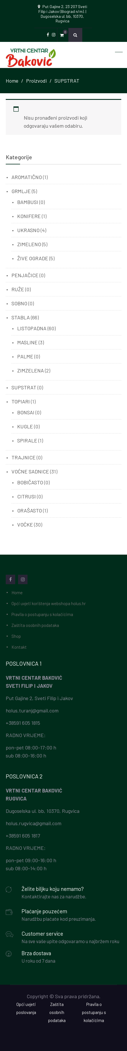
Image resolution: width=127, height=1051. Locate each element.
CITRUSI (26, 496)
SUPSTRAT (23, 387)
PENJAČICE (24, 275)
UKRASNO (28, 230)
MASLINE (27, 342)
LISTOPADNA (31, 328)
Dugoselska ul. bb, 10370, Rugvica (42, 811)
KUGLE (25, 426)
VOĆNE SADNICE (30, 471)
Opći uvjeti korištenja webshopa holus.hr (48, 603)
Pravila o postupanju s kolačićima (42, 614)
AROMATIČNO (26, 177)
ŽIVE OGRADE (32, 258)
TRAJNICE (23, 457)
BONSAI (25, 412)
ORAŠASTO (29, 510)
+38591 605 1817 (23, 835)
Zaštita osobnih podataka (35, 625)
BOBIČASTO (30, 482)
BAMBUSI (27, 202)
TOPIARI (20, 401)
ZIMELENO (29, 244)
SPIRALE (27, 440)
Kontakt (19, 647)
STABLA (20, 317)
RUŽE (17, 289)
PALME (25, 356)
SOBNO (19, 303)
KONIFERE (29, 216)
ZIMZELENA (30, 370)
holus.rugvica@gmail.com (33, 823)
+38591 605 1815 (23, 723)
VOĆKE (25, 524)
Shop (16, 636)
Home (17, 592)
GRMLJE (21, 191)
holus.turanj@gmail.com (32, 710)
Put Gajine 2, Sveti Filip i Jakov (39, 698)
